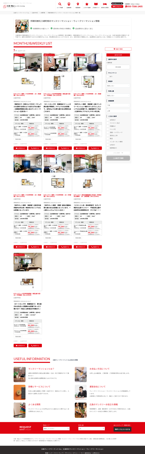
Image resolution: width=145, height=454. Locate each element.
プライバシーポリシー (72, 453)
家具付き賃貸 (104, 7)
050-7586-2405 (135, 6)
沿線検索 (68, 7)
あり (111, 76)
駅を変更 (118, 67)
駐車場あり (113, 148)
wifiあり (112, 145)
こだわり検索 (87, 7)
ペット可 (113, 129)
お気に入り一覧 (118, 3)
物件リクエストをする (122, 429)
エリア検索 (60, 7)
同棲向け (113, 126)
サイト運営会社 (86, 453)
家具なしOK (114, 135)
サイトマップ (58, 453)
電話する (36, 148)
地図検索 (78, 7)
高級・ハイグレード (116, 132)
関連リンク (49, 453)
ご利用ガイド (96, 7)
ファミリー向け (115, 123)
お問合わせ (21, 148)
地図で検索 (119, 49)
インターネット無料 (116, 142)
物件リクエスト (117, 6)
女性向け (113, 120)
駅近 (111, 138)
